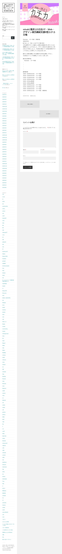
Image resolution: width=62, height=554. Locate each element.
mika (3, 347)
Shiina (3, 433)
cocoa (3, 234)
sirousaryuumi (4, 443)
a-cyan (3, 196)
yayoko (3, 507)
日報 (3, 534)
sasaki (3, 431)
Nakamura (4, 388)
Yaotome (4, 505)
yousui (3, 509)
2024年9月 (4, 142)
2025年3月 (4, 127)
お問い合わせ (5, 18)
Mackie (3, 324)
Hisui (3, 270)
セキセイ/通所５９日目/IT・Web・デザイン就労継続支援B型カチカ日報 (8, 53)
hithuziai (3, 272)
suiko (3, 447)
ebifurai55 (4, 242)
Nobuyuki (4, 400)
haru (3, 268)
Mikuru (3, 350)
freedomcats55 (5, 251)
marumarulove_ (5, 328)
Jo (2, 288)
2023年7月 (4, 175)
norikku (3, 405)
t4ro (3, 459)
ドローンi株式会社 (5, 527)
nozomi (3, 407)
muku (3, 381)
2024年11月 (4, 137)
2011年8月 (4, 187)
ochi (3, 409)
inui (3, 277)
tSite (3, 483)
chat (3, 230)
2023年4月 (4, 180)
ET (2, 249)
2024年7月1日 (26, 95)
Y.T (2, 500)
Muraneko (4, 383)
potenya (3, 414)
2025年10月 (4, 111)
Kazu (3, 295)
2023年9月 (4, 170)
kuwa (3, 314)
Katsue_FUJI (4, 290)
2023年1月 (4, 185)
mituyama (4, 359)
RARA (3, 417)
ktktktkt (3, 312)
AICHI (3, 201)
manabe (3, 326)
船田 (9, 71)
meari (3, 340)
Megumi (3, 343)
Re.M (3, 419)
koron (3, 305)
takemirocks (4, 466)
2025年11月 (4, 108)
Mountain (4, 378)
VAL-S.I (3, 488)
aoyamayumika (5, 206)
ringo (3, 421)
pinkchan (4, 412)
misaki (3, 357)
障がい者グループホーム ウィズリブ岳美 (8, 27)
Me (3, 338)
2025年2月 (4, 130)
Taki (3, 469)
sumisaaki (4, 452)
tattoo (3, 471)
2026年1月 (4, 104)
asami (3, 215)
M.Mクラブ (4, 321)
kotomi (3, 307)
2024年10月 (4, 139)
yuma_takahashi (5, 512)
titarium (3, 476)
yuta (3, 514)
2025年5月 (4, 123)
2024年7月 (4, 147)
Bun (3, 225)
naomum (3, 393)
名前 (24, 140)
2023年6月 (4, 178)
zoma (3, 517)
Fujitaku (3, 253)
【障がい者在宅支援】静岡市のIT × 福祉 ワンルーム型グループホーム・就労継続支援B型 (8, 7)
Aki (3, 203)
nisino (3, 395)
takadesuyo (4, 462)
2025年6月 (4, 120)
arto (3, 213)
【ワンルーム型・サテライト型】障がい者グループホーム (7, 21)
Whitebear (4, 490)
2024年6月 (4, 149)
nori (3, 402)
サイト (24, 146)
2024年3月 (4, 156)
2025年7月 (4, 118)
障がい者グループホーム (6, 539)
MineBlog (4, 352)
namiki (3, 390)
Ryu (3, 424)
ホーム (3, 17)
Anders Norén (8, 550)
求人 (3, 537)
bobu (3, 223)
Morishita (4, 376)
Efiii (3, 244)
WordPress (9, 548)
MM (3, 369)
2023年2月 (4, 182)
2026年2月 (4, 101)
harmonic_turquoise (5, 265)
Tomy (3, 481)
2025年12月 (4, 106)
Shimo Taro (4, 436)
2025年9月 (4, 113)
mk (3, 366)
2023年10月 (4, 168)
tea (3, 474)
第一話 (3, 87)
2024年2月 (4, 158)
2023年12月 (4, 163)
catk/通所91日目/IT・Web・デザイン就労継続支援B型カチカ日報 (8, 49)
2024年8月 (4, 144)
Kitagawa (4, 302)
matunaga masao (5, 333)
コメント (25, 121)
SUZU (3, 457)
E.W (3, 239)
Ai (2, 199)
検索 (3, 35)
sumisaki (3, 455)
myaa (3, 386)
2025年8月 (4, 116)
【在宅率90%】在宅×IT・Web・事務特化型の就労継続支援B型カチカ (8, 24)
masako (3, 331)
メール (42, 140)
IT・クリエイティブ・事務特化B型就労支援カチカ (8, 281)
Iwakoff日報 (4, 283)
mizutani (3, 364)
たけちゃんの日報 (5, 521)
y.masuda (4, 495)
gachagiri (4, 261)
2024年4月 (4, 154)
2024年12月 (4, 135)
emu (3, 246)
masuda (4, 76)
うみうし (4, 519)
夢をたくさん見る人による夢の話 (8, 74)
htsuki (3, 275)
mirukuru (4, 355)
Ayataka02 (4, 218)
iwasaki (3, 286)
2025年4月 (4, 125)
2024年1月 (4, 161)
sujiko (3, 450)
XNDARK (4, 493)
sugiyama (4, 445)
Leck (3, 316)
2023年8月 (4, 173)
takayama (4, 464)
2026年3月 (4, 99)
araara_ (3, 208)
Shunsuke (4, 440)
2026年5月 (4, 94)
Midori (3, 345)
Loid (3, 319)
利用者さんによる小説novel (7, 532)
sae (3, 428)
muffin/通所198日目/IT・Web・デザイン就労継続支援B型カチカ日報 (8, 58)
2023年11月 (4, 166)
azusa (3, 220)
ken (3, 300)
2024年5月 (4, 151)
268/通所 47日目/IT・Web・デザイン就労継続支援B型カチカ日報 (8, 46)
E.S (3, 237)
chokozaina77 (4, 232)
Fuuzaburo (4, 258)
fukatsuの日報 (4, 256)
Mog (3, 374)
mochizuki (4, 371)
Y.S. (3, 497)
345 (3, 194)
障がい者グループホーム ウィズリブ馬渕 (8, 30)
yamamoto (4, 502)
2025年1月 (4, 132)
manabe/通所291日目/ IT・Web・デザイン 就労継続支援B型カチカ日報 (8, 62)
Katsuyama (4, 293)
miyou (3, 362)
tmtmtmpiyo (4, 478)
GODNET (4, 263)
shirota (3, 438)
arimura (3, 211)
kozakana (4, 309)
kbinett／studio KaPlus (6, 297)
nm (3, 397)
